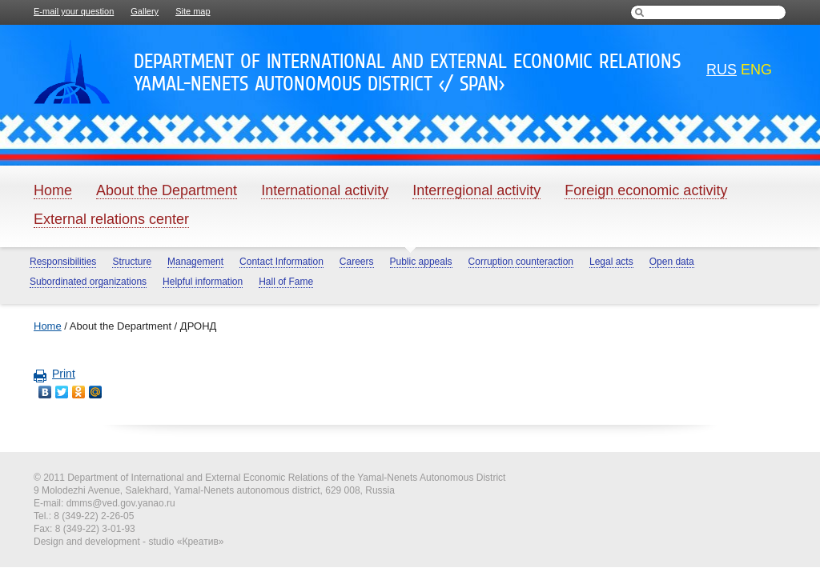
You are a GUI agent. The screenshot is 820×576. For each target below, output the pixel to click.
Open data (671, 261)
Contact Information (281, 261)
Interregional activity (476, 190)
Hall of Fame (286, 281)
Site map (192, 11)
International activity (324, 190)
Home (53, 190)
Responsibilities (63, 261)
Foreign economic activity (646, 190)
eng (756, 70)
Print (54, 373)
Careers (357, 261)
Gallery (145, 11)
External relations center (111, 219)
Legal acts (611, 261)
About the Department (166, 190)
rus (721, 70)
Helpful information (203, 281)
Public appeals (421, 261)
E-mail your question (74, 11)
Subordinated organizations (88, 281)
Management (195, 261)
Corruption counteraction (520, 261)
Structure (131, 261)
